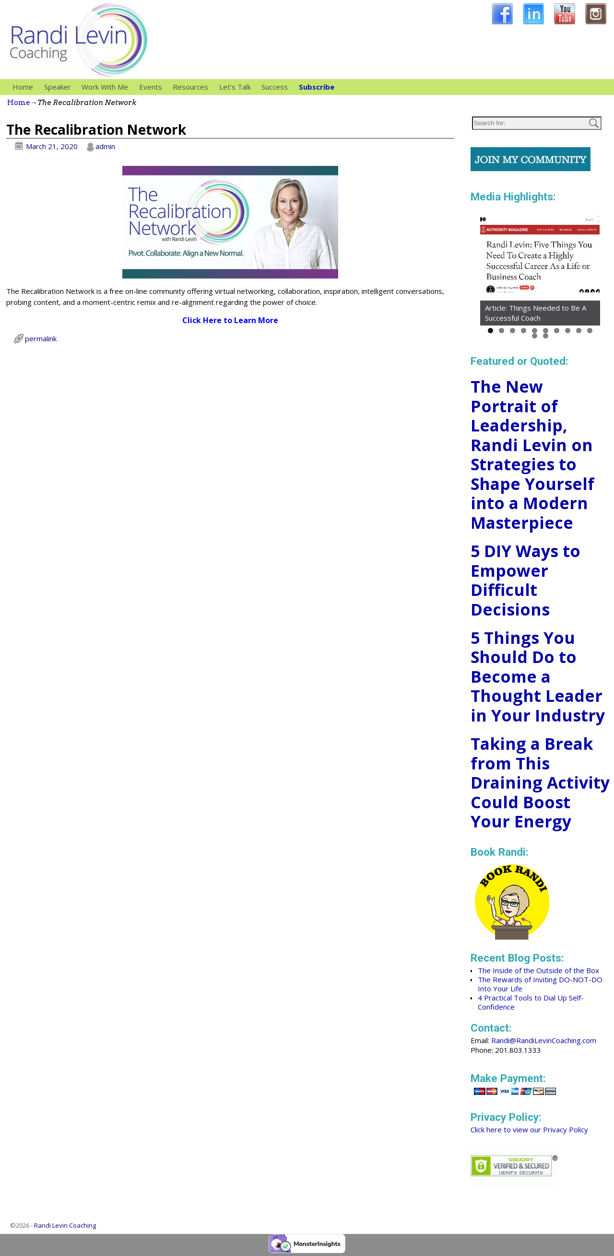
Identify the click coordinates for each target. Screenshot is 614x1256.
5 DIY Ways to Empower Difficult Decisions (525, 580)
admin (105, 146)
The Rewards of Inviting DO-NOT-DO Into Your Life (540, 984)
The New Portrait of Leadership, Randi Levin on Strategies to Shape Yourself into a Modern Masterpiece (532, 454)
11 (534, 335)
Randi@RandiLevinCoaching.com (543, 1040)
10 (589, 330)
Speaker (60, 87)
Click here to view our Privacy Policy (529, 1129)
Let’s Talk (235, 87)
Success (274, 87)
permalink (41, 338)
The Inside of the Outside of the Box (538, 970)
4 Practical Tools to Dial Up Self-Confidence (531, 1002)
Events (150, 87)
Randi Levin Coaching (65, 1225)
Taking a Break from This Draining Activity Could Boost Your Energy (540, 782)
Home (22, 87)
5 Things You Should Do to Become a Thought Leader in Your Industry (538, 676)
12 (545, 335)
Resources (193, 87)
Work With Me (107, 87)
